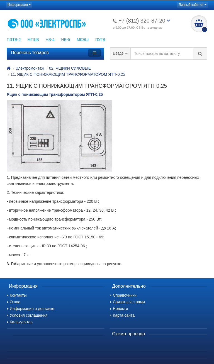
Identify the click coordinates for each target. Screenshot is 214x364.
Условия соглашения (27, 315)
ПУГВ (100, 39)
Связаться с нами (127, 302)
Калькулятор (20, 322)
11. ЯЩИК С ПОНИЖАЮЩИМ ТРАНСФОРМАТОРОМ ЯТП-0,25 (68, 74)
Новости (119, 308)
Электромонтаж (30, 68)
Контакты (16, 295)
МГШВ (33, 39)
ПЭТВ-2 (14, 39)
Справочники (123, 295)
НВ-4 (50, 39)
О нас (13, 302)
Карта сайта (122, 315)
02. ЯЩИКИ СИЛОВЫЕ (70, 68)
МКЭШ (83, 39)
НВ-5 (65, 39)
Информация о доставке (30, 308)
